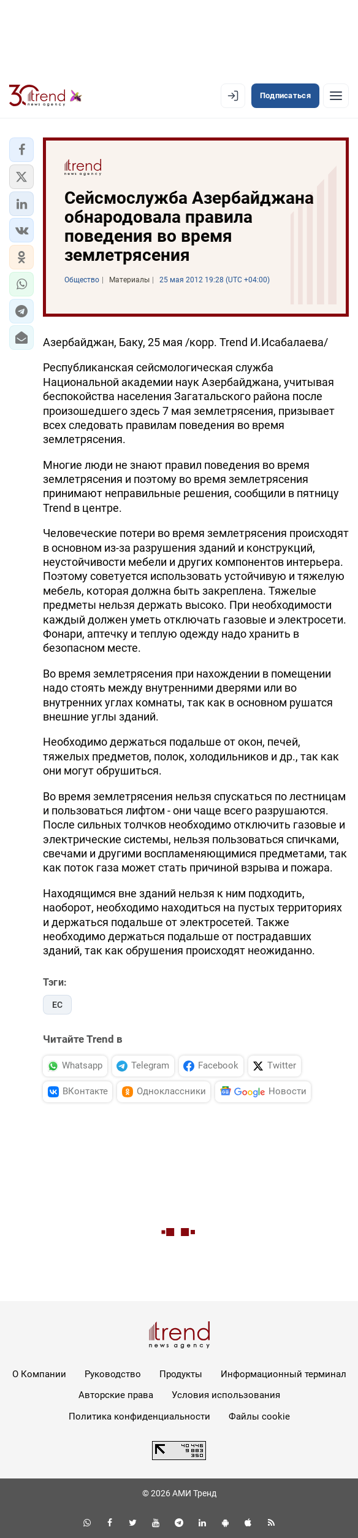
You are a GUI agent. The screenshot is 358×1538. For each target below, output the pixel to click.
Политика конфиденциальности (139, 1416)
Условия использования (226, 1395)
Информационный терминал (283, 1374)
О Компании (39, 1374)
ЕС (57, 1005)
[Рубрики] (336, 95)
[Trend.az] (45, 96)
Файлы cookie (259, 1416)
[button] (21, 149)
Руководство (113, 1374)
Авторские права (115, 1395)
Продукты (180, 1374)
